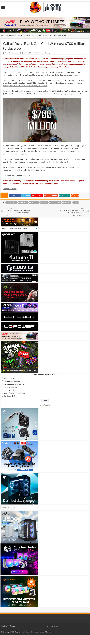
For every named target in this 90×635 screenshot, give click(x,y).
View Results (45, 405)
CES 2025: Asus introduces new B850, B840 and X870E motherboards (71, 211)
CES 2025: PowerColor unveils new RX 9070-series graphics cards (18, 211)
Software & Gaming (14, 35)
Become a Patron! (10, 188)
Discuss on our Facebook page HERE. (17, 175)
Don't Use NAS (9, 396)
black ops (34, 203)
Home (3, 35)
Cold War (66, 203)
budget (44, 203)
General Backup (10, 390)
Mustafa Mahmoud (11, 53)
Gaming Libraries (10, 387)
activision (23, 203)
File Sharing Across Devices (14, 384)
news (76, 203)
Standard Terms (44, 632)
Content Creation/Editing (13, 381)
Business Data (9, 378)
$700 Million (11, 203)
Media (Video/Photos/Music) (14, 393)
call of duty (55, 203)
